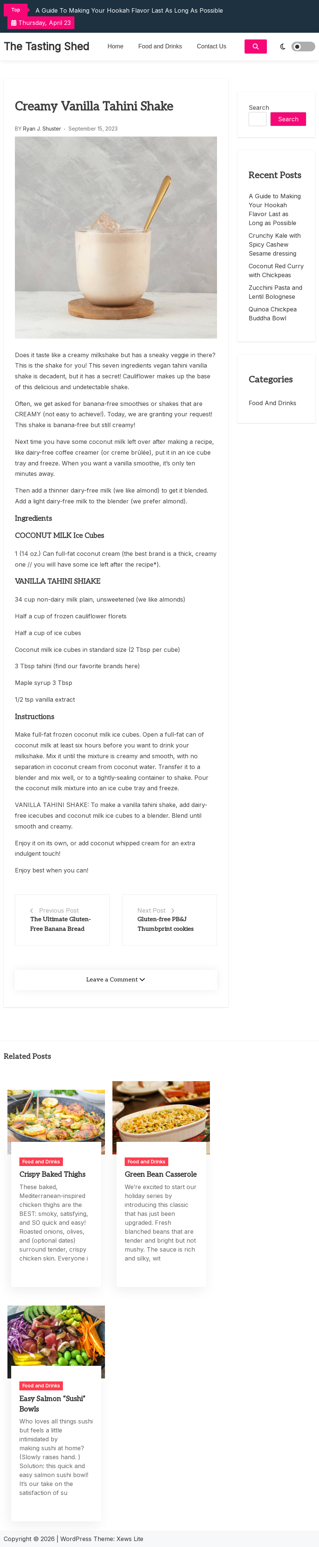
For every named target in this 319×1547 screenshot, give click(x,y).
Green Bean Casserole (161, 1174)
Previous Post (59, 910)
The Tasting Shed (46, 46)
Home (116, 46)
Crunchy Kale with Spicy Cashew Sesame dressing (275, 244)
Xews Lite (130, 1539)
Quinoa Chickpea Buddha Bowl (273, 313)
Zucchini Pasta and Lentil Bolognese (275, 292)
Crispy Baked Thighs (52, 1174)
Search (259, 107)
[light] (293, 46)
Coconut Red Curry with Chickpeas (276, 270)
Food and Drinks (160, 46)
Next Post (151, 910)
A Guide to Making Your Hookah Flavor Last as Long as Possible (129, 10)
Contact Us (211, 46)
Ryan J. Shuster (42, 128)
